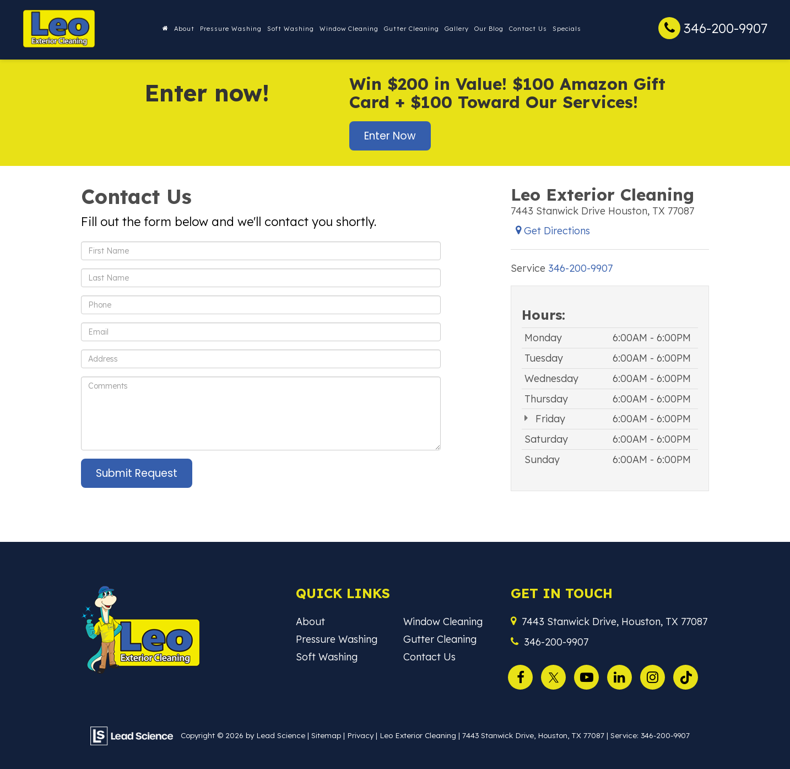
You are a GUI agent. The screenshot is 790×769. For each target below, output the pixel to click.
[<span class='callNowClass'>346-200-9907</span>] (580, 268)
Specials (567, 29)
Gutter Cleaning (411, 29)
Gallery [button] (457, 29)
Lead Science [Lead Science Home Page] (280, 735)
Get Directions (553, 230)
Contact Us (429, 656)
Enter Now (390, 135)
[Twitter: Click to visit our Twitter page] (556, 675)
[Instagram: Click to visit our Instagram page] (655, 675)
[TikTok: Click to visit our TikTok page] (688, 675)
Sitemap (326, 735)
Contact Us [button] (528, 29)
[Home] (165, 28)
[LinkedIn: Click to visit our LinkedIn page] (622, 675)
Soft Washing (290, 29)
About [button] (184, 29)
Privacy (360, 735)
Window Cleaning (349, 29)
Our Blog (489, 29)
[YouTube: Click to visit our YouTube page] (589, 675)
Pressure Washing (231, 29)
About (310, 621)
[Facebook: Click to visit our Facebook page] (523, 675)
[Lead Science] (131, 734)
